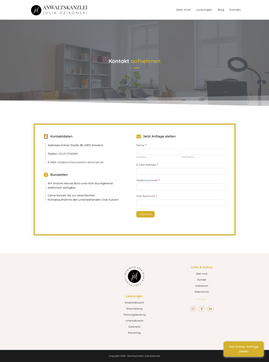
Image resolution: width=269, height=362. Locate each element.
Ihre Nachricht (146, 196)
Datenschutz (202, 291)
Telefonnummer (148, 180)
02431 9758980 (68, 153)
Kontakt (201, 279)
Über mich (202, 273)
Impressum (201, 285)
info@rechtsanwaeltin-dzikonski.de (80, 162)
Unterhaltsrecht (134, 320)
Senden (145, 214)
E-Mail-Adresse (147, 164)
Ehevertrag (134, 332)
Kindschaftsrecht (134, 302)
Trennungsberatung (134, 314)
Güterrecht (134, 326)
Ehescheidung (134, 308)
